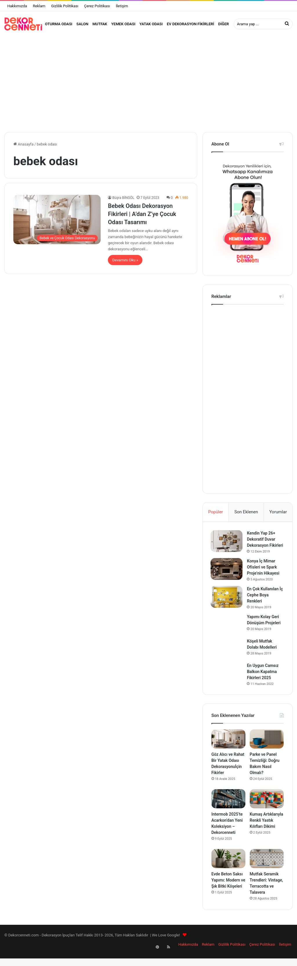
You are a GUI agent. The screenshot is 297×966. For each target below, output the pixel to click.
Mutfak (100, 24)
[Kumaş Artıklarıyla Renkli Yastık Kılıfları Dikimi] (267, 809)
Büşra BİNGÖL (123, 201)
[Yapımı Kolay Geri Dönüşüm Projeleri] (227, 634)
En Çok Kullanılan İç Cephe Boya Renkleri (266, 605)
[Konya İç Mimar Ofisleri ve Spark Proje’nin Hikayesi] (227, 579)
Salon (82, 24)
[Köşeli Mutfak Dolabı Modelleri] (227, 658)
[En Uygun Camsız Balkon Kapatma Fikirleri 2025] (227, 683)
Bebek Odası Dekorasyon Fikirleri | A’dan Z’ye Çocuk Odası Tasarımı (142, 217)
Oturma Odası (58, 24)
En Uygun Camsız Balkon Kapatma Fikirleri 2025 (263, 681)
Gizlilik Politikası (64, 6)
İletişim (122, 6)
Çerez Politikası (97, 6)
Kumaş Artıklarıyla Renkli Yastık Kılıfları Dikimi (266, 831)
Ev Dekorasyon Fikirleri (190, 24)
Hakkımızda (17, 6)
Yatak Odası (151, 24)
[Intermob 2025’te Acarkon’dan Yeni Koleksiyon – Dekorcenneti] (228, 809)
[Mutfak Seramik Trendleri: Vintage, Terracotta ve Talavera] (267, 869)
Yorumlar (278, 515)
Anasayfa (23, 147)
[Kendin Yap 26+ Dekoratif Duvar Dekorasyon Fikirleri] (227, 545)
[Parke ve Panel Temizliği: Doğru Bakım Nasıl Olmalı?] (267, 749)
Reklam (39, 6)
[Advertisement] (148, 86)
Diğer (223, 24)
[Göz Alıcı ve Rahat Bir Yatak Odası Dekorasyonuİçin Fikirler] (228, 749)
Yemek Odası (123, 24)
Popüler (215, 515)
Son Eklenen (246, 515)
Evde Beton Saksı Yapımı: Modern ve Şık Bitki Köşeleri (228, 891)
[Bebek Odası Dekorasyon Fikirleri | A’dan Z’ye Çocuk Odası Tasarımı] (57, 223)
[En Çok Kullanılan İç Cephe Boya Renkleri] (227, 607)
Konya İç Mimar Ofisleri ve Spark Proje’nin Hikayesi (264, 577)
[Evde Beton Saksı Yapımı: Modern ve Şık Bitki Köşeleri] (228, 869)
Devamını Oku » (125, 263)
